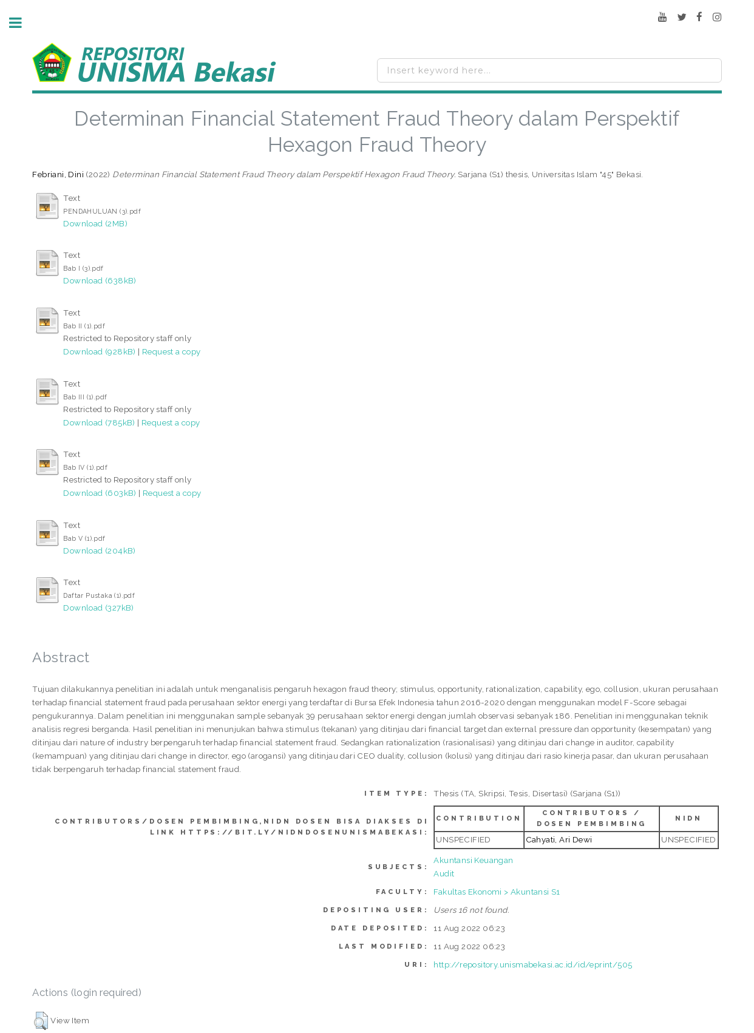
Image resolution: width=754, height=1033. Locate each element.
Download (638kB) (99, 280)
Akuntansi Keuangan (473, 860)
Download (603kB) (99, 493)
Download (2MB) (95, 223)
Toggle (22, 23)
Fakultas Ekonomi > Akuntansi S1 (496, 891)
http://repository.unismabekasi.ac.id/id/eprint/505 (532, 964)
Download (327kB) (98, 607)
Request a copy (171, 351)
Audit (443, 873)
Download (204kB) (99, 550)
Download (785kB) (99, 422)
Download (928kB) (99, 351)
